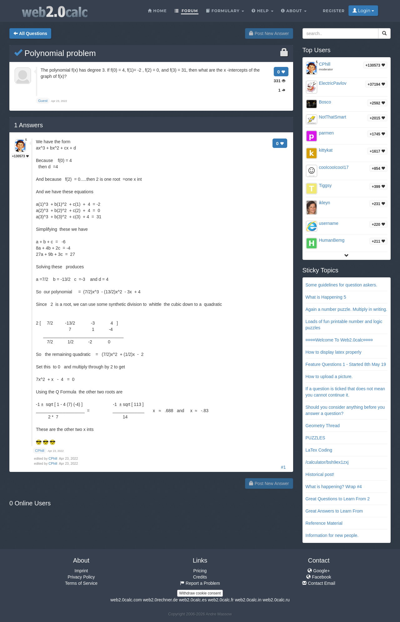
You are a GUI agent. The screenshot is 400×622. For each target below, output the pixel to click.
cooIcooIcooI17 (334, 167)
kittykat (326, 150)
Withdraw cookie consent (200, 593)
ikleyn (324, 202)
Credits (200, 576)
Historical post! (320, 474)
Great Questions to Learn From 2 (338, 498)
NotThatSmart (332, 116)
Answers (28, 125)
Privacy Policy (81, 576)
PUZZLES (315, 437)
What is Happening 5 (326, 297)
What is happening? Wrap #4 (334, 486)
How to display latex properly (334, 352)
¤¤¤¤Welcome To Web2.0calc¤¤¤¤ (339, 339)
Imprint (81, 570)
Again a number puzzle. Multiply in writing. (346, 309)
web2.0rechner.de (160, 599)
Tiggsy (325, 185)
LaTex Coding (319, 450)
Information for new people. (332, 535)
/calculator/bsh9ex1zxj (327, 462)
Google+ (319, 570)
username (328, 223)
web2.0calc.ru (275, 599)
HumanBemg (332, 240)
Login (363, 10)
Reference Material (324, 523)
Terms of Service (81, 583)
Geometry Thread (323, 425)
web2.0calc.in (248, 599)
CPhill (53, 458)
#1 (283, 467)
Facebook (318, 576)
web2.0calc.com (126, 599)
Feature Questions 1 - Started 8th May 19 (346, 364)
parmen (326, 132)
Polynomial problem (55, 53)
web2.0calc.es (193, 599)
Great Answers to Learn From (334, 510)
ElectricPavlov (333, 83)
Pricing (200, 570)
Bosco (325, 101)
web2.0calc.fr (220, 599)
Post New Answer (269, 33)
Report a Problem (200, 583)
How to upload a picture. (329, 376)
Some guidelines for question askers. (342, 284)
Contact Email (318, 583)
